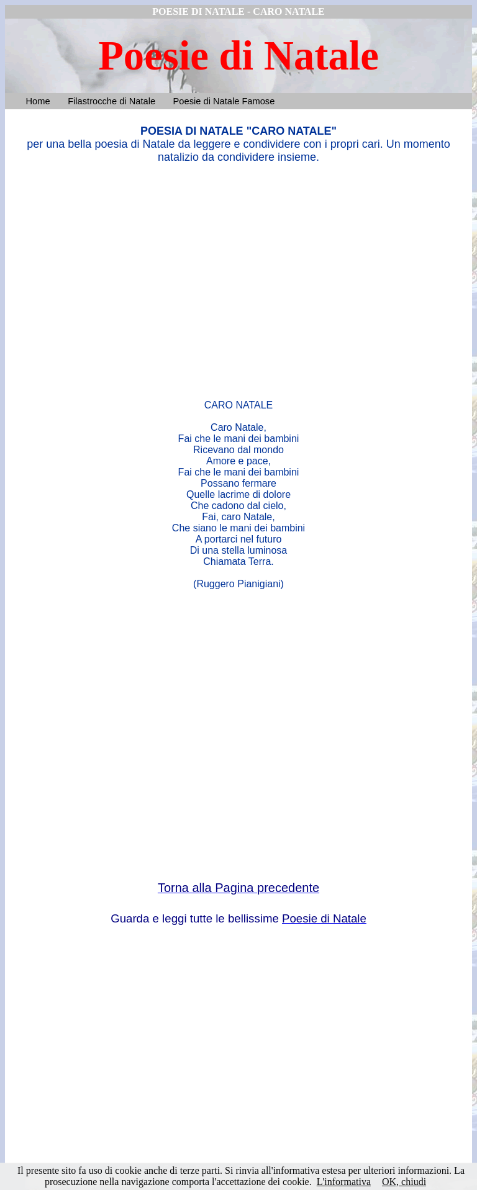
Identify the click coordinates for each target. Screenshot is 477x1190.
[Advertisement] (238, 279)
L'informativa (344, 1181)
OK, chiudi (404, 1181)
